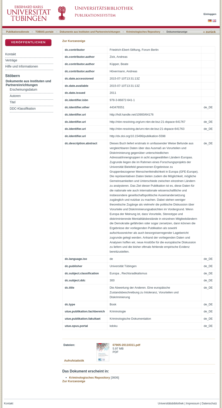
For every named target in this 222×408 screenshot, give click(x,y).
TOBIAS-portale (44, 31)
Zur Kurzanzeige (73, 41)
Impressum (193, 403)
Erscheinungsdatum (23, 89)
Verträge (11, 60)
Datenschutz (209, 403)
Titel (12, 102)
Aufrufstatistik (74, 360)
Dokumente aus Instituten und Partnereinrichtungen (90, 31)
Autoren (15, 96)
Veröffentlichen (28, 42)
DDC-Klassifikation (23, 108)
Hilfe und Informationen (21, 66)
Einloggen (210, 13)
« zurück (209, 32)
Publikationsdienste (17, 31)
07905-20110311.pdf (126, 345)
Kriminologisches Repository (143, 31)
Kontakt (10, 54)
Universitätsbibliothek (171, 403)
